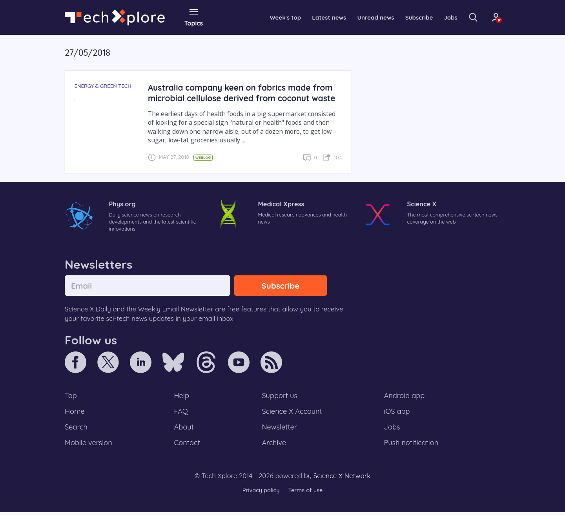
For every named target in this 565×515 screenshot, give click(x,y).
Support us (279, 396)
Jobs (441, 17)
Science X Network (341, 478)
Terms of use (306, 493)
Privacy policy (260, 493)
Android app (405, 396)
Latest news (313, 17)
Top (71, 396)
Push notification (412, 445)
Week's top (268, 17)
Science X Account (292, 412)
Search (76, 428)
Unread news (362, 17)
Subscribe (408, 17)
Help (182, 396)
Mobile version (89, 445)
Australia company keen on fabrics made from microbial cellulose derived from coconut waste (244, 92)
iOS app (397, 412)
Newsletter (279, 428)
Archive (273, 445)
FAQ (181, 412)
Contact (187, 445)
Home (75, 412)
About (184, 428)
